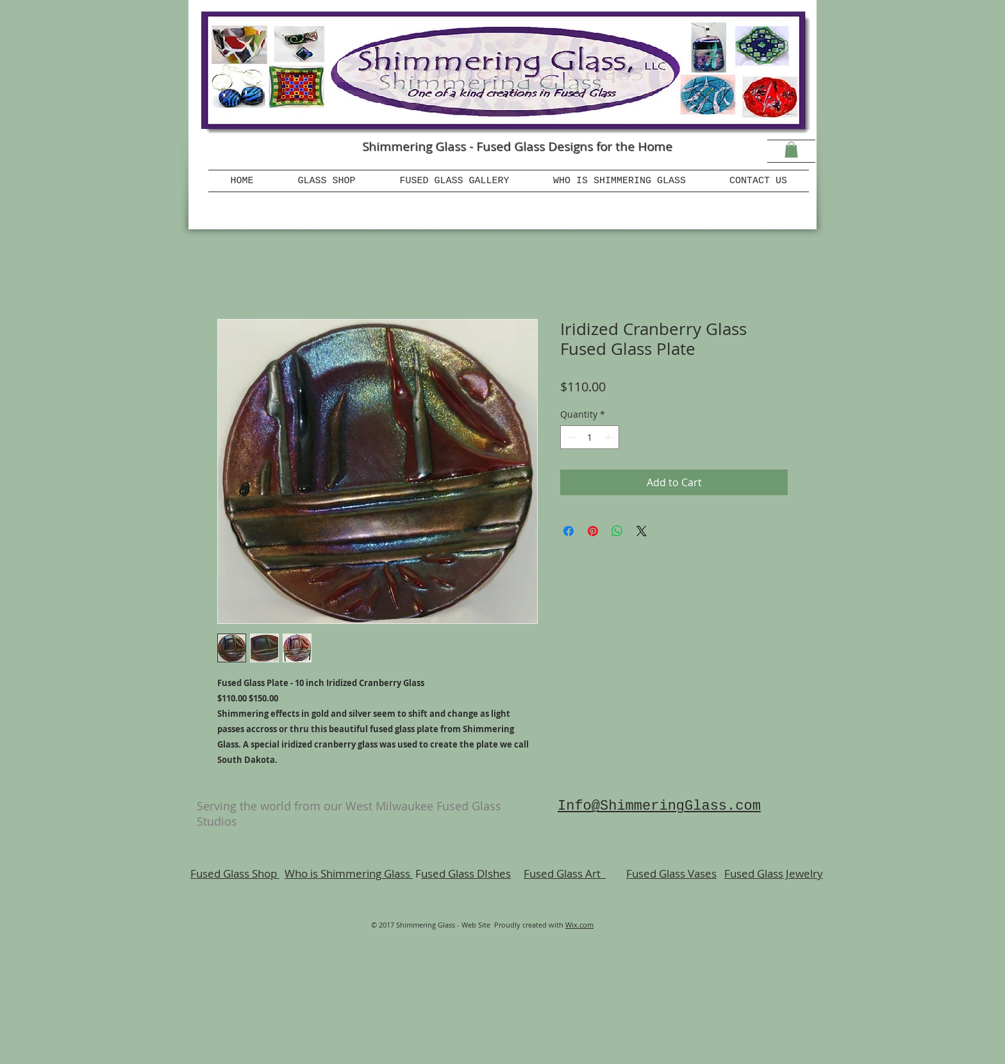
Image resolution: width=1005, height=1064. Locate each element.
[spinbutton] (589, 437)
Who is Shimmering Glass (349, 873)
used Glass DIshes (466, 873)
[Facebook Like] (272, 157)
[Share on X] (641, 531)
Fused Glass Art (565, 873)
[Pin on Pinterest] (593, 531)
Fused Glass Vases (671, 873)
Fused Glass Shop (234, 873)
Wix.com (579, 924)
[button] (791, 150)
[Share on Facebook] (568, 531)
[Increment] (609, 437)
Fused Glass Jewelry (773, 873)
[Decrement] (570, 437)
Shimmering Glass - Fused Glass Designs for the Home (518, 146)
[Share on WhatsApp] (617, 531)
